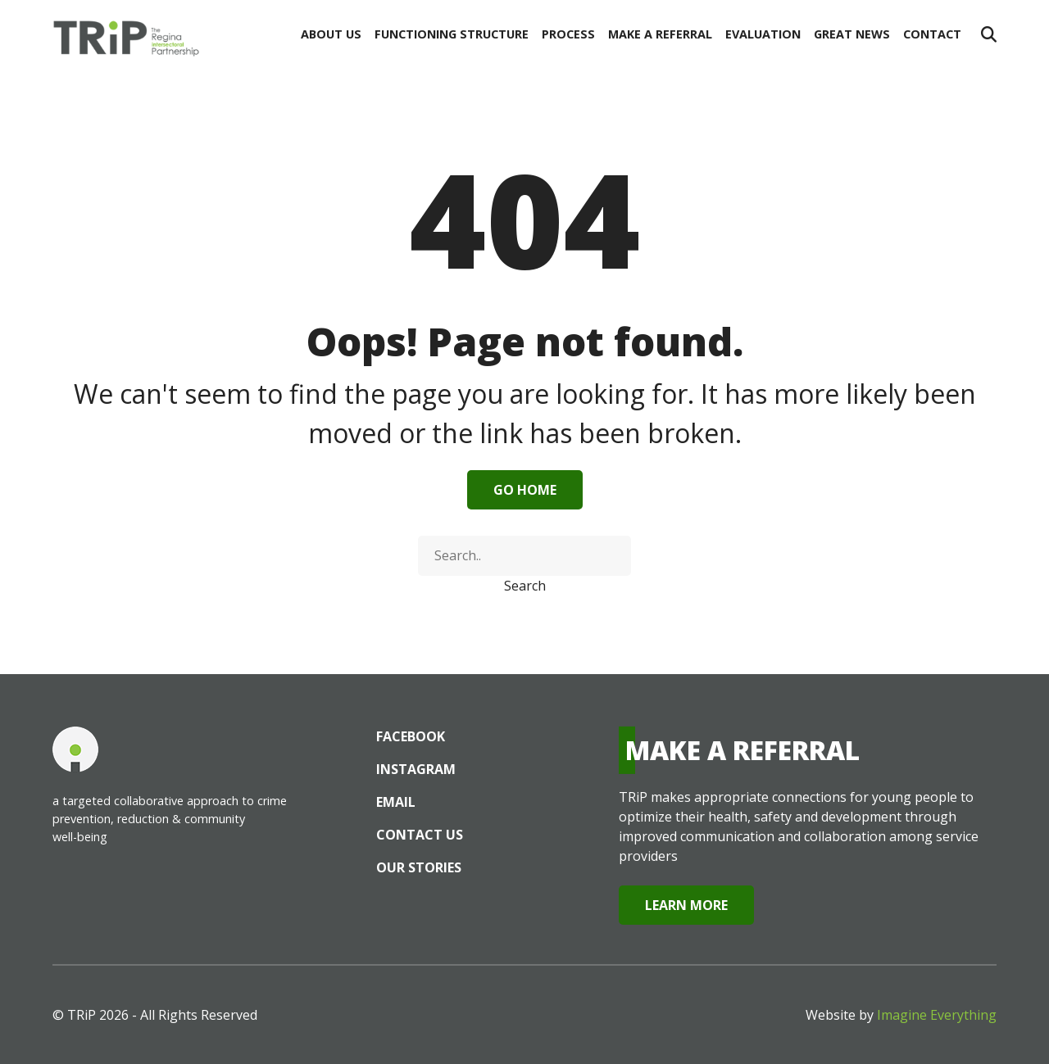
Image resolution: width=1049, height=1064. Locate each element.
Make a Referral (660, 34)
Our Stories (418, 867)
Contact (932, 34)
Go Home (524, 490)
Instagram (416, 769)
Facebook (410, 736)
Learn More (686, 905)
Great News (852, 34)
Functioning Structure (452, 34)
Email (396, 802)
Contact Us (419, 835)
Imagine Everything (937, 1015)
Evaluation (763, 34)
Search (525, 586)
